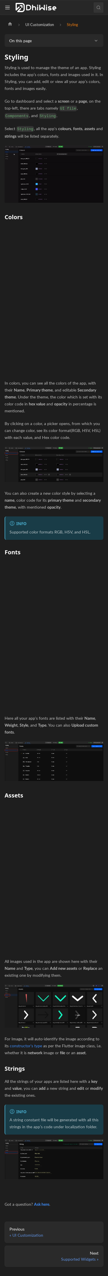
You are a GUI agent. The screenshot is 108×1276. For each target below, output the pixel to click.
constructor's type (26, 1045)
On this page (20, 40)
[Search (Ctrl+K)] (98, 7)
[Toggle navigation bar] (9, 7)
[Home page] (10, 24)
